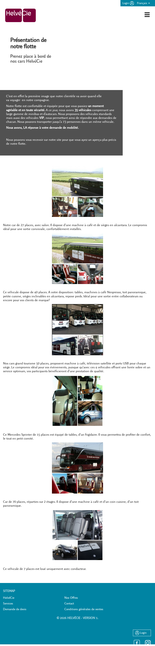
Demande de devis (14, 609)
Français (143, 3)
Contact (69, 603)
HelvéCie (8, 598)
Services (8, 603)
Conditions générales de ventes (83, 609)
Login (128, 3)
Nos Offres (71, 598)
